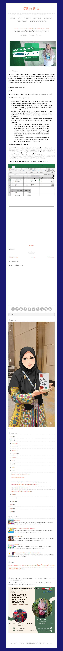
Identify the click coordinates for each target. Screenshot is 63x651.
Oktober (14, 450)
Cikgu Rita (31, 8)
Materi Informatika (20, 28)
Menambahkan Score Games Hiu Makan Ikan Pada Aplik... (25, 481)
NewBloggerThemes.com (44, 643)
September (14, 453)
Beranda (33, 257)
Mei (13, 467)
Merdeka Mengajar (32, 567)
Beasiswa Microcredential (27, 565)
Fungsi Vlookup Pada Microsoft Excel (31, 30)
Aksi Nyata (14, 565)
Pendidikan (27, 18)
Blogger (44, 642)
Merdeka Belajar (24, 567)
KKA (49, 15)
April (13, 470)
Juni (13, 463)
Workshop (22, 568)
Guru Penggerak (22, 21)
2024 (11, 504)
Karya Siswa (37, 18)
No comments (39, 35)
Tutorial (42, 15)
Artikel (12, 18)
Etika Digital (17, 520)
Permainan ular (17, 544)
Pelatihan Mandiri (51, 567)
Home (13, 15)
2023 (11, 508)
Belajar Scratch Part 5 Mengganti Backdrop (21, 491)
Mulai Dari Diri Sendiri (42, 567)
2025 (11, 440)
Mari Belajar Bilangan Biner (17, 477)
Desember (14, 443)
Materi (34, 15)
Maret (13, 494)
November (14, 446)
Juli (13, 460)
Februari (14, 498)
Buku (19, 18)
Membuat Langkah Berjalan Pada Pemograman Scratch (27, 552)
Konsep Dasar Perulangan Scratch (19, 487)
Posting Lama (51, 257)
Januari (13, 501)
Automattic (20, 643)
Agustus (14, 457)
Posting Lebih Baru (13, 257)
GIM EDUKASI (47, 18)
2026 (11, 436)
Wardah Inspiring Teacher (38, 21)
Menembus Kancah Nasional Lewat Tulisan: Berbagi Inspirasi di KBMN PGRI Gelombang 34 (32, 579)
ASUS (9, 565)
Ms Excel (30, 28)
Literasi (14, 567)
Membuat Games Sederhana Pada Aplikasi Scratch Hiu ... (24, 484)
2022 (11, 511)
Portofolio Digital (23, 15)
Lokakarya (18, 567)
